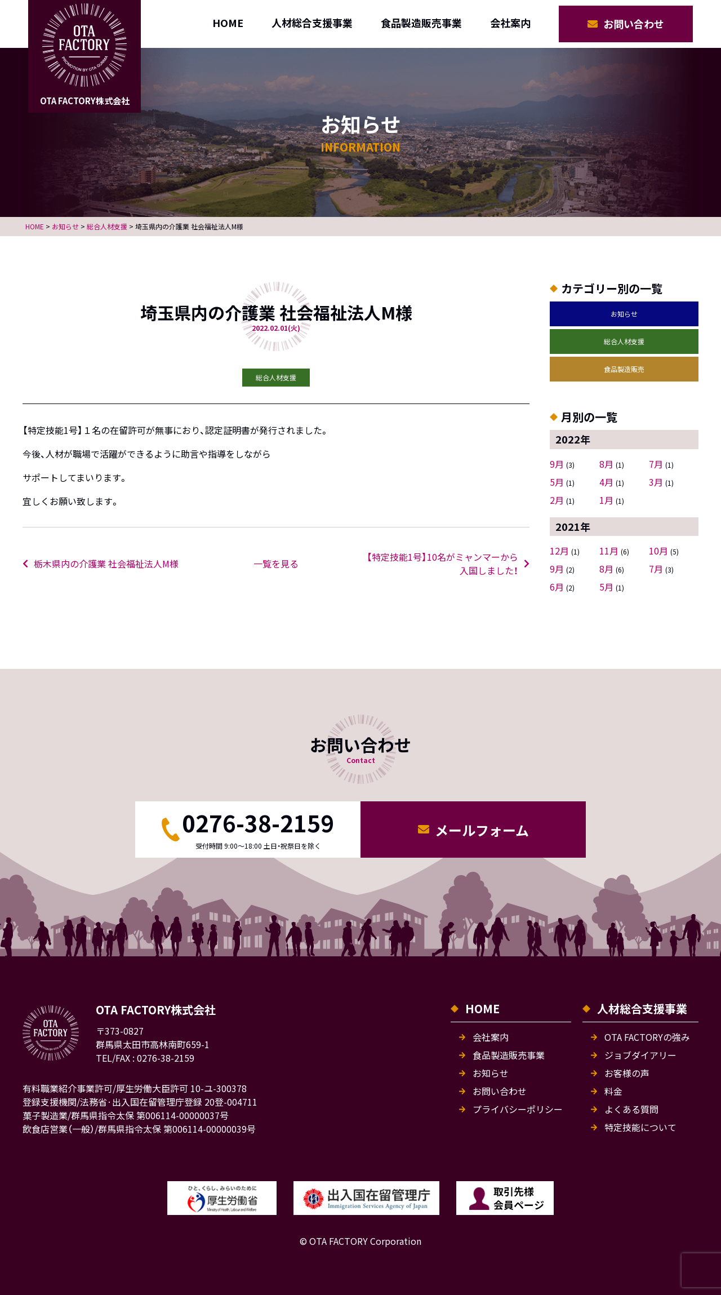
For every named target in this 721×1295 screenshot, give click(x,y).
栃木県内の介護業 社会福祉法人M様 (106, 563)
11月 (608, 550)
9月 (557, 464)
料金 (613, 1091)
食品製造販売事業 (421, 22)
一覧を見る (276, 563)
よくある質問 (631, 1109)
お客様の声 (626, 1073)
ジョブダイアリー (640, 1055)
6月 (557, 586)
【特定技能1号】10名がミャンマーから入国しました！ (442, 563)
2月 (557, 500)
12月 (559, 550)
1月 (606, 500)
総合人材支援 (624, 341)
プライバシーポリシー (518, 1109)
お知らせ (624, 313)
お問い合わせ (633, 23)
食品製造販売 (624, 369)
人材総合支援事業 (312, 22)
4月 (606, 482)
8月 (606, 464)
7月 (656, 464)
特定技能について (640, 1127)
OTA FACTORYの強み (647, 1037)
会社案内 (510, 22)
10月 (658, 550)
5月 (557, 482)
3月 (656, 482)
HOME (227, 22)
